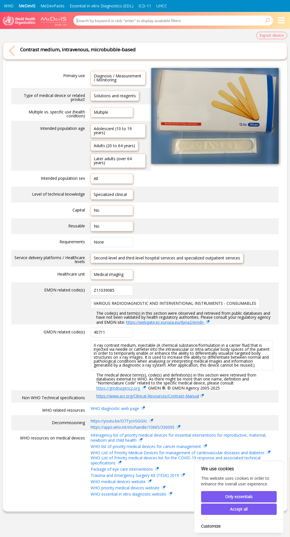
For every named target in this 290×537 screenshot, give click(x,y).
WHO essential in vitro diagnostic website (129, 494)
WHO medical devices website (119, 481)
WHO (9, 6)
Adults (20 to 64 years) (114, 145)
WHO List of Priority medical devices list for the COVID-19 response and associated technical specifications (176, 461)
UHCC (161, 6)
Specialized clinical (110, 194)
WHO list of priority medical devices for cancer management (146, 446)
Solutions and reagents (115, 95)
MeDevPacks (52, 6)
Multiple (101, 112)
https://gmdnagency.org (118, 388)
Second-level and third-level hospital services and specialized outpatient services (167, 258)
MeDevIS (27, 6)
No (96, 210)
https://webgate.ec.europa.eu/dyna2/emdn (165, 322)
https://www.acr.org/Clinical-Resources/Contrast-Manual (147, 396)
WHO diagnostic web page (115, 408)
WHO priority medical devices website (126, 488)
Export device (271, 35)
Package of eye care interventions (122, 469)
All (96, 178)
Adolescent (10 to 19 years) (113, 130)
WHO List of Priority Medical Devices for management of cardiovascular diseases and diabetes (178, 452)
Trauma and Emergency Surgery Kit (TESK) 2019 (135, 475)
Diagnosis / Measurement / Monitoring (117, 78)
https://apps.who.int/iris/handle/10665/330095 (133, 427)
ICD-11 (144, 6)
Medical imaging (108, 274)
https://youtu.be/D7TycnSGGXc (119, 421)
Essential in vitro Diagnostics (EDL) (101, 6)
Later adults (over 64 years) (113, 160)
